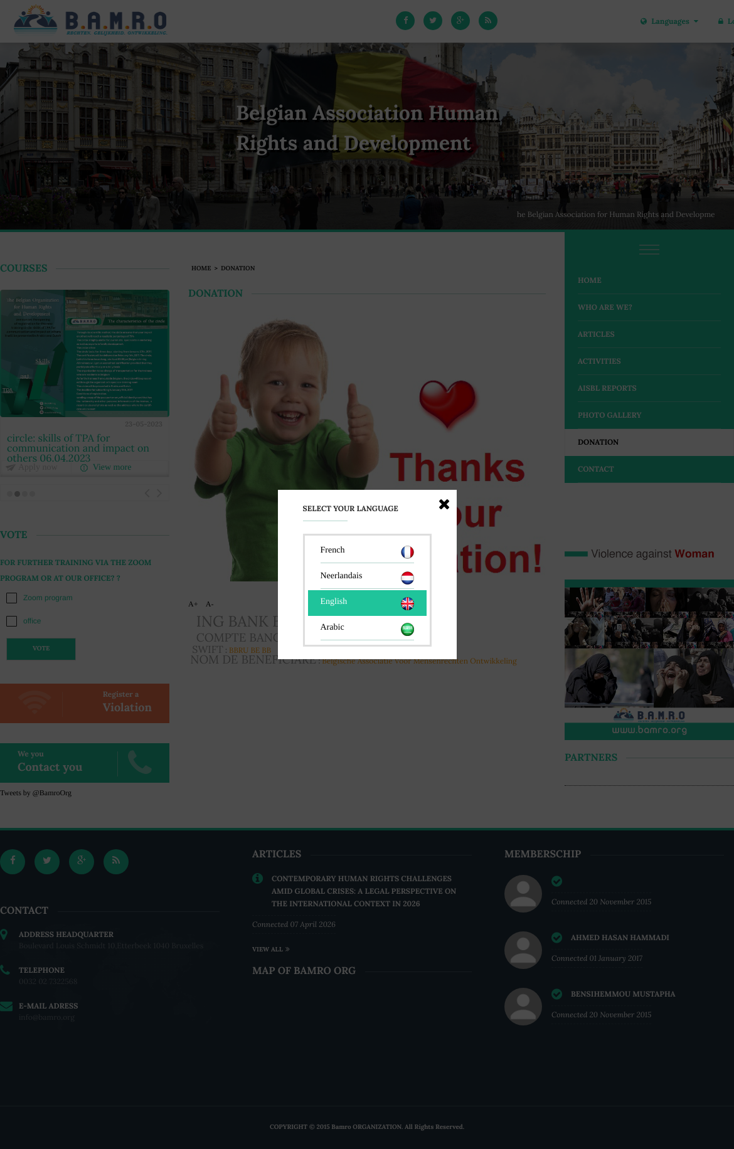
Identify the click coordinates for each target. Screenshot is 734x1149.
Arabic (367, 629)
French (367, 552)
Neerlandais (367, 578)
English (367, 603)
